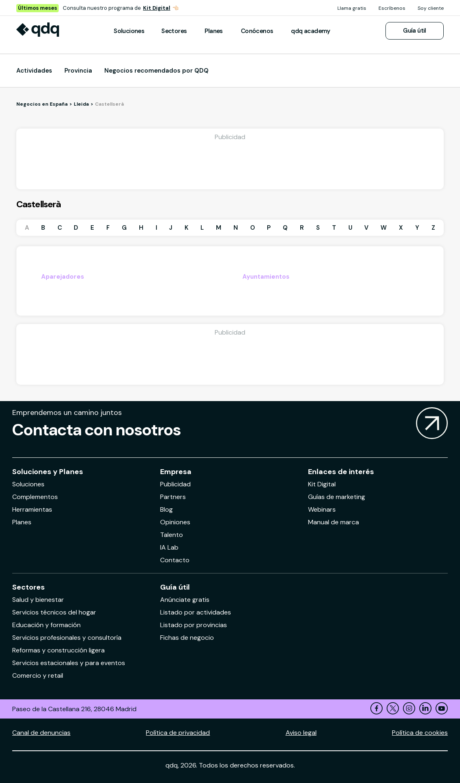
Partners (173, 496)
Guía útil (414, 31)
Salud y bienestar (38, 599)
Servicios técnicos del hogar (54, 612)
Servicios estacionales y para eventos (68, 663)
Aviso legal (301, 732)
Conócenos (257, 31)
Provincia (78, 71)
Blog (166, 509)
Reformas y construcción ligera (58, 650)
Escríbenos (392, 8)
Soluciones (129, 31)
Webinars (322, 509)
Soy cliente (431, 8)
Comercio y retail (37, 675)
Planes (213, 31)
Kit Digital (156, 7)
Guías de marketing (336, 496)
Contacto (174, 560)
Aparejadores (62, 277)
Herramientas (32, 509)
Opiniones (175, 522)
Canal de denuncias (41, 732)
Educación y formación (46, 625)
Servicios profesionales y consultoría (66, 637)
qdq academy (310, 31)
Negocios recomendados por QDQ (156, 71)
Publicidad (175, 484)
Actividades (34, 71)
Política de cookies (420, 732)
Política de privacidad (178, 732)
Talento (171, 534)
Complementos (35, 496)
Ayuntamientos (265, 277)
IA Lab (169, 547)
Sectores (174, 31)
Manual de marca (333, 522)
